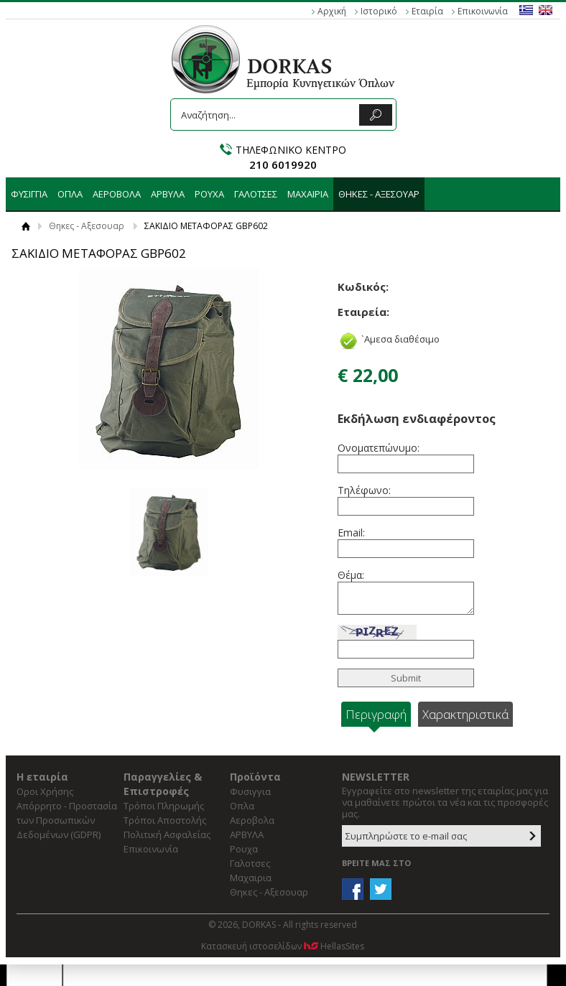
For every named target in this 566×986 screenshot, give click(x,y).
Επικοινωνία (483, 11)
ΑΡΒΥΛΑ (168, 193)
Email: (351, 532)
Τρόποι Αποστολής (165, 820)
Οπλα (70, 193)
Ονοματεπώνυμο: (377, 448)
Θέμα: (351, 575)
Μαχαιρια (307, 193)
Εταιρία (427, 11)
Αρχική (331, 11)
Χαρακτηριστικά (465, 714)
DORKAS (283, 59)
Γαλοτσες (255, 193)
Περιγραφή (376, 714)
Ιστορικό (379, 11)
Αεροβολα (117, 193)
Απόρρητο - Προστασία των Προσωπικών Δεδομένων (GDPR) (67, 820)
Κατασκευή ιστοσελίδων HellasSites (282, 946)
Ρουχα (209, 193)
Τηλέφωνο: (364, 490)
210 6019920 (283, 164)
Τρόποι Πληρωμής (164, 805)
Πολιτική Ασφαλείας (167, 834)
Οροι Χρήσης (45, 791)
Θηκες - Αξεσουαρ (378, 193)
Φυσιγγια (29, 193)
